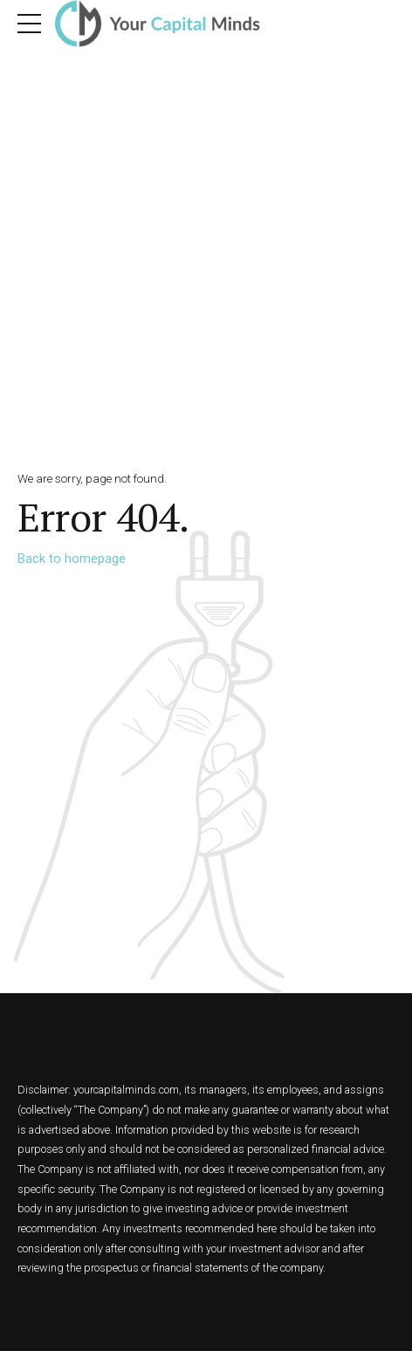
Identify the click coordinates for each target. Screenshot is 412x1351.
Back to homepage (71, 558)
